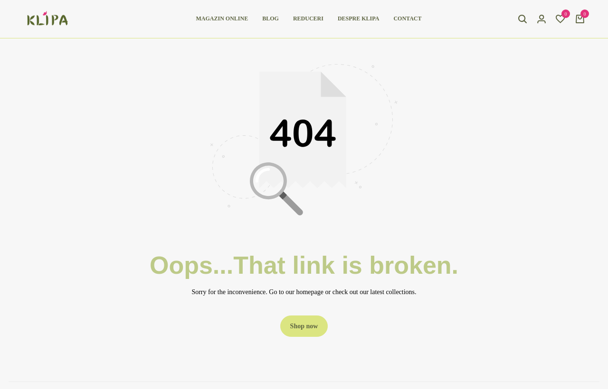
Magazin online (222, 18)
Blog (270, 18)
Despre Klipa (358, 18)
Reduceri (308, 18)
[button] (560, 18)
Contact (407, 18)
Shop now (304, 326)
